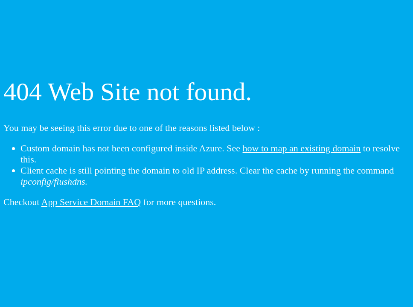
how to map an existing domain (302, 148)
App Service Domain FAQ (91, 202)
